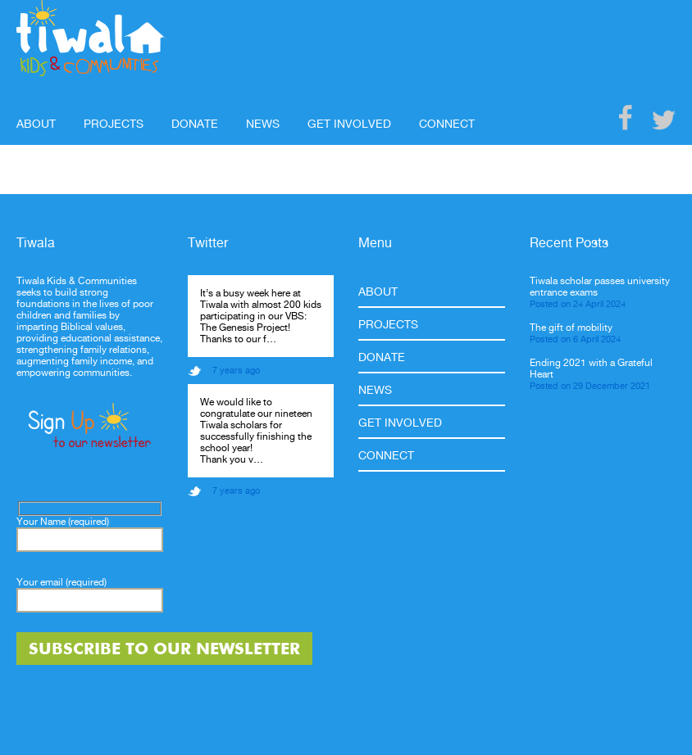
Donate (194, 123)
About (36, 123)
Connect (447, 123)
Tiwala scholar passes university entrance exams (600, 286)
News (263, 123)
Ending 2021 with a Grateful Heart (591, 368)
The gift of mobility (571, 327)
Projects (113, 123)
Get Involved (349, 123)
